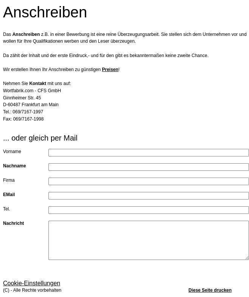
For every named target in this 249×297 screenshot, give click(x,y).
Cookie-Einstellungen (31, 283)
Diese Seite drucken (210, 290)
